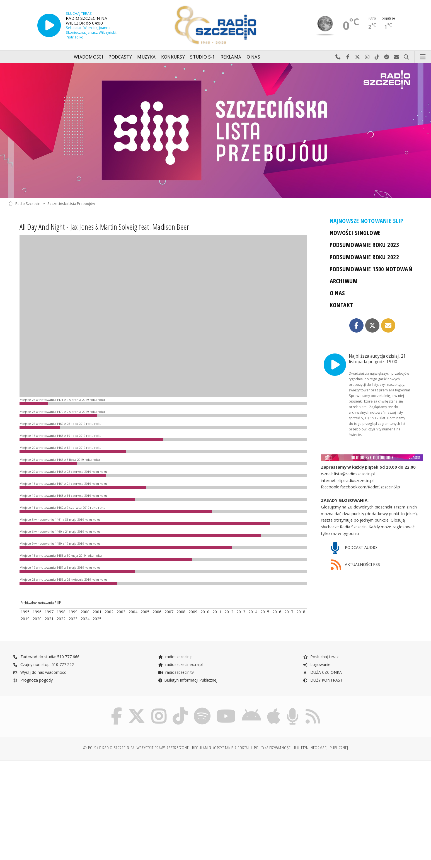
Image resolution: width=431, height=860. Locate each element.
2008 (180, 611)
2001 (97, 611)
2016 (276, 611)
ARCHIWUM (343, 281)
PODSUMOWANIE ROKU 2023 (364, 245)
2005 (145, 611)
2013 (240, 611)
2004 (133, 611)
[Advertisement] (59, 807)
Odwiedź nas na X (357, 57)
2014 (252, 611)
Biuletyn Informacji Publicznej (188, 680)
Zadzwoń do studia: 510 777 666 (46, 656)
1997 (49, 611)
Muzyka (146, 57)
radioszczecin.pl (176, 656)
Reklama (231, 57)
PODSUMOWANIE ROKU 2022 (364, 257)
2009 (192, 611)
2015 (264, 611)
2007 (168, 611)
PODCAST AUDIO (354, 547)
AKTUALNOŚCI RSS (355, 564)
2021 (49, 618)
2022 (61, 618)
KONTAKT (341, 305)
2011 (216, 611)
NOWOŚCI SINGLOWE (355, 233)
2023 (73, 618)
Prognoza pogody (33, 680)
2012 (228, 611)
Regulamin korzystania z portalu (222, 748)
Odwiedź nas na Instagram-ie (367, 57)
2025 (97, 618)
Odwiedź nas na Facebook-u (348, 57)
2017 (288, 611)
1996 (37, 611)
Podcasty (120, 57)
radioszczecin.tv (176, 672)
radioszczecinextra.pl (180, 664)
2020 (37, 618)
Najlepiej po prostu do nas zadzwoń (338, 57)
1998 (61, 611)
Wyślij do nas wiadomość (396, 57)
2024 (85, 618)
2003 (121, 611)
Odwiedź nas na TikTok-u (377, 57)
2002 (109, 611)
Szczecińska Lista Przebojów (71, 203)
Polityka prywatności (273, 748)
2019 (25, 618)
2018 (300, 611)
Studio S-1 (202, 57)
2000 (85, 611)
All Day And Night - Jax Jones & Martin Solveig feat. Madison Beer (104, 226)
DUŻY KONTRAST (323, 680)
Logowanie (317, 664)
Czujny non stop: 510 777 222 (43, 664)
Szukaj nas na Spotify (387, 57)
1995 (25, 611)
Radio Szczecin (24, 203)
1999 (73, 611)
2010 (204, 611)
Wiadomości (88, 57)
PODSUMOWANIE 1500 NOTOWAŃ (371, 269)
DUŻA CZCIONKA (322, 672)
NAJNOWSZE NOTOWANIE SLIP (366, 221)
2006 (156, 611)
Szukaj (406, 57)
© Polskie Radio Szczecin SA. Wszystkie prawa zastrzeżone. (136, 748)
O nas (253, 57)
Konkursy (173, 57)
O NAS (337, 293)
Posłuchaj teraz (321, 656)
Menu (423, 57)
